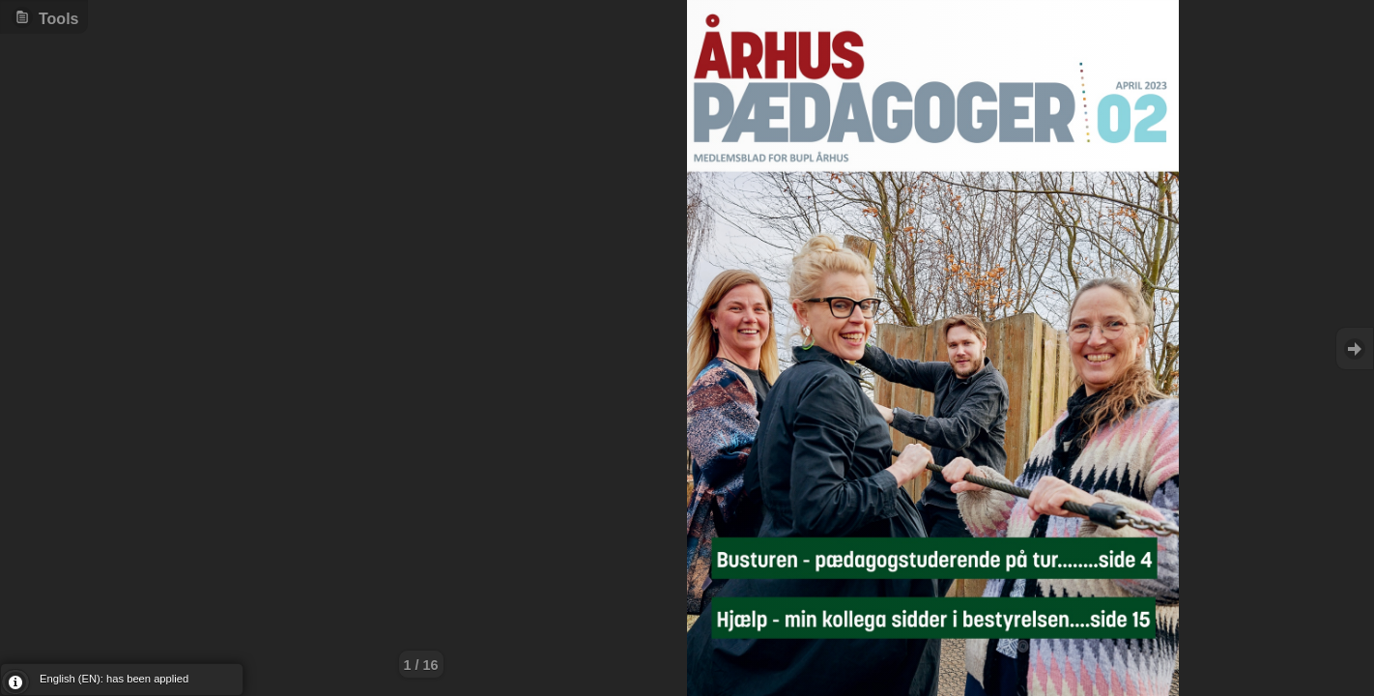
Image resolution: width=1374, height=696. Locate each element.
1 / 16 (421, 665)
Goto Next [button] (1354, 348)
